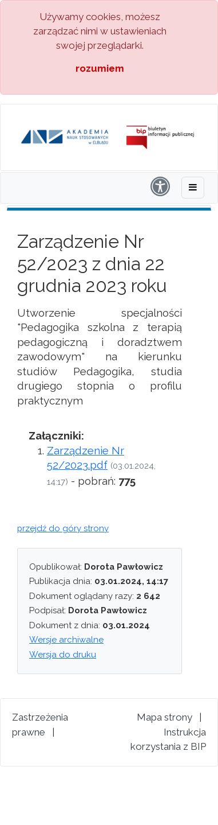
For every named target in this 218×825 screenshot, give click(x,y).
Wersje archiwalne (66, 640)
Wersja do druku (62, 654)
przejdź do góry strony (63, 528)
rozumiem (100, 68)
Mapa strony (164, 717)
